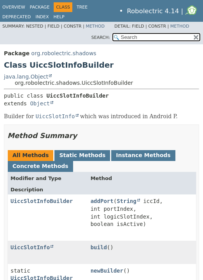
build (99, 247)
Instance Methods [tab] (143, 155)
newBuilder (107, 271)
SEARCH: (100, 37)
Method (95, 26)
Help (59, 16)
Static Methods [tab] (82, 155)
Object (40, 103)
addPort (102, 201)
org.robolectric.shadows (63, 53)
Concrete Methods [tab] (40, 166)
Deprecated (16, 16)
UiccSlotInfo (30, 247)
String (126, 201)
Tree (82, 7)
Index (42, 16)
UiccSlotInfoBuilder (41, 201)
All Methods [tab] (30, 155)
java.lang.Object (26, 77)
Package (40, 7)
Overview (13, 7)
